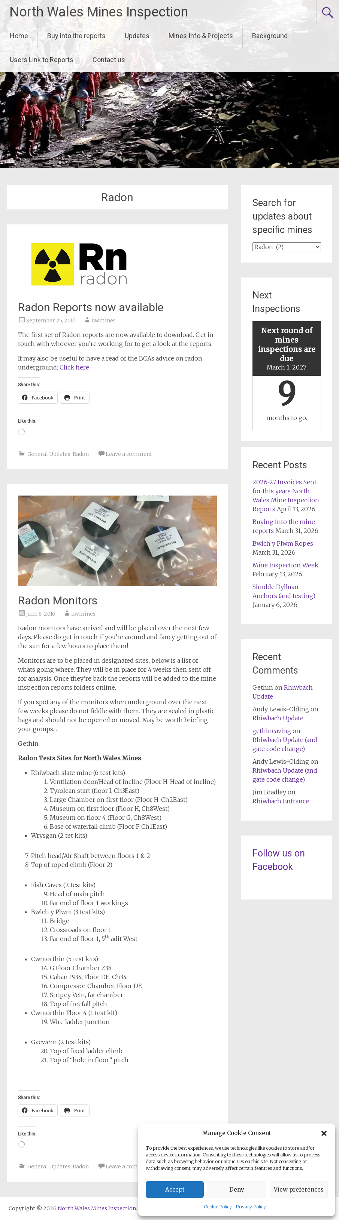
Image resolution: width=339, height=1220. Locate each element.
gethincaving (271, 731)
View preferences (299, 1189)
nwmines (103, 320)
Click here (74, 367)
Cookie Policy (218, 1207)
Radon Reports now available (91, 307)
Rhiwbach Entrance (280, 801)
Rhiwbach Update (277, 718)
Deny (236, 1189)
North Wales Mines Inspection (98, 12)
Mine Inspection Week (285, 565)
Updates (137, 36)
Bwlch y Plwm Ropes (282, 543)
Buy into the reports (76, 36)
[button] (324, 1133)
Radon (81, 454)
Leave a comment (129, 454)
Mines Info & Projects (201, 36)
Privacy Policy (251, 1207)
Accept (175, 1189)
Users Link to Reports (41, 60)
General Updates (48, 454)
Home (19, 36)
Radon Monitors (57, 600)
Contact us (109, 60)
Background (270, 36)
